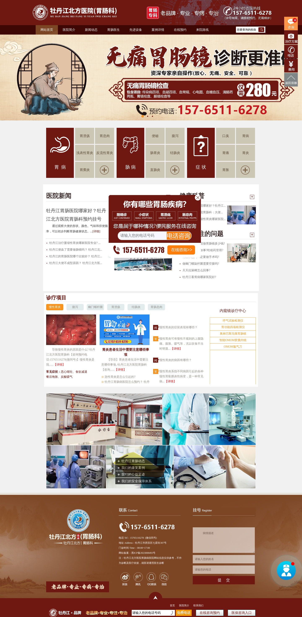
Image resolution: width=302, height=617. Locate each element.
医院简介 (69, 29)
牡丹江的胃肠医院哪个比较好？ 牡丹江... (75, 256)
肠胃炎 (155, 153)
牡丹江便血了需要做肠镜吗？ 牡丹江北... (75, 249)
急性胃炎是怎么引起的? (120, 376)
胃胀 (225, 170)
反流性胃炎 (104, 153)
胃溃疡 (85, 136)
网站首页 (46, 29)
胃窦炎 (85, 170)
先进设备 (135, 29)
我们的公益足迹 (133, 474)
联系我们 (198, 605)
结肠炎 (175, 153)
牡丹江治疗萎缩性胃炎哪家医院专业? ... (74, 242)
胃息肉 (105, 136)
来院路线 (202, 29)
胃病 (245, 136)
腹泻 (175, 136)
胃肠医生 (113, 29)
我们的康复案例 (133, 468)
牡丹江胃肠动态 (133, 461)
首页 (172, 605)
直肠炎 (155, 170)
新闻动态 (91, 29)
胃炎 (245, 153)
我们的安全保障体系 (136, 481)
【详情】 (59, 364)
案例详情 (158, 29)
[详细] (96, 231)
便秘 (155, 136)
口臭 (225, 136)
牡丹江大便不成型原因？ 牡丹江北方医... (75, 263)
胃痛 (225, 153)
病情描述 (224, 540)
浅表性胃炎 (84, 153)
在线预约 (180, 29)
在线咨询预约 (210, 612)
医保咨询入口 (242, 612)
